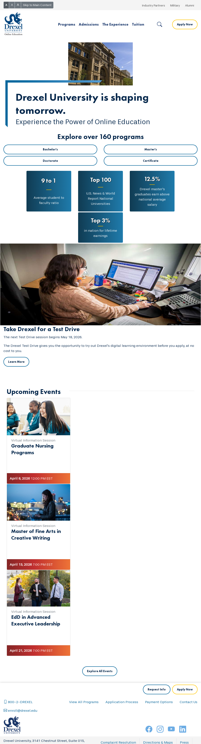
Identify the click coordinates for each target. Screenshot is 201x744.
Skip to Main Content (37, 5)
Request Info (157, 689)
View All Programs (84, 702)
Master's (150, 149)
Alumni (189, 5)
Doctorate (50, 161)
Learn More (16, 362)
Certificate (150, 161)
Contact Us (188, 702)
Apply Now (185, 24)
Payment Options (159, 702)
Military (175, 5)
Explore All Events (100, 671)
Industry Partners (153, 5)
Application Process (121, 702)
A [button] (6, 4)
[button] (66, 24)
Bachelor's (50, 149)
